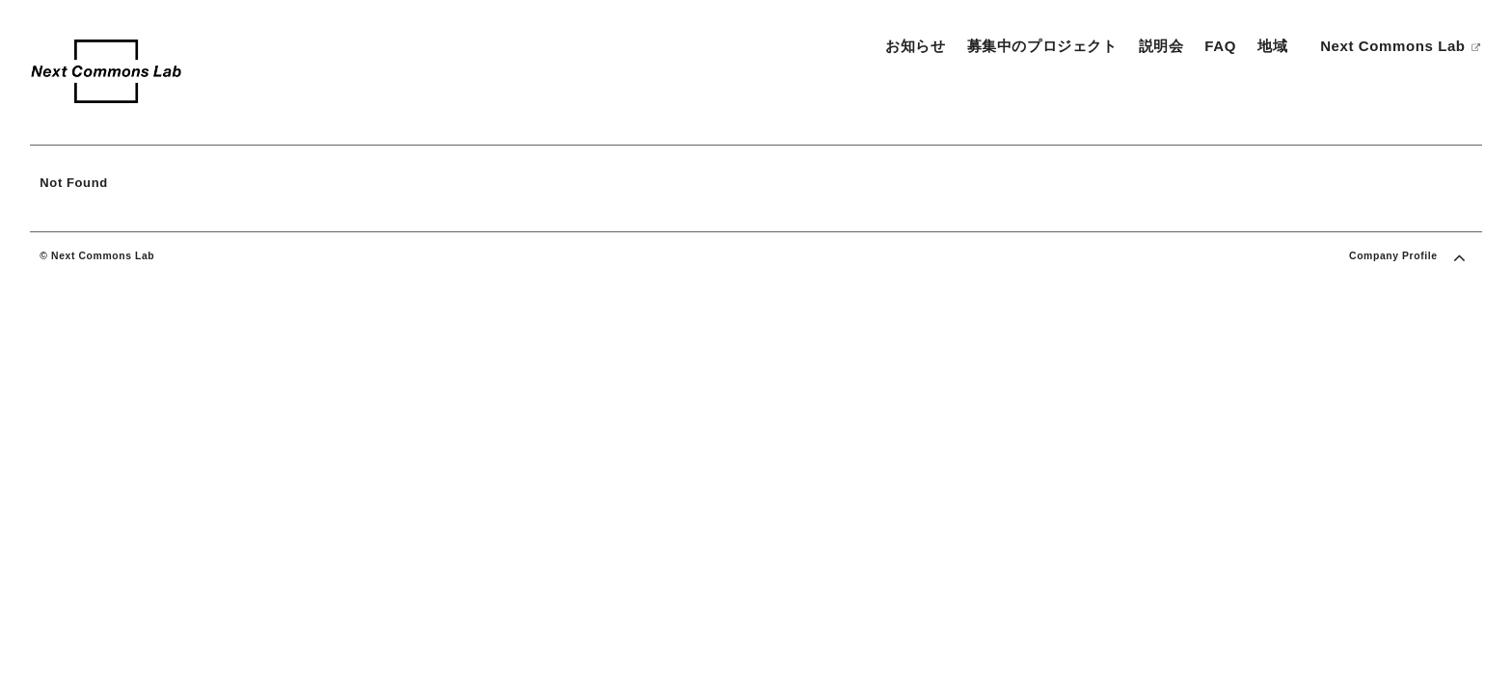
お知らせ (915, 46)
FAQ (1220, 46)
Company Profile (1393, 256)
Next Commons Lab (1400, 46)
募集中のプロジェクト (1042, 46)
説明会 (1161, 46)
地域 (1272, 46)
